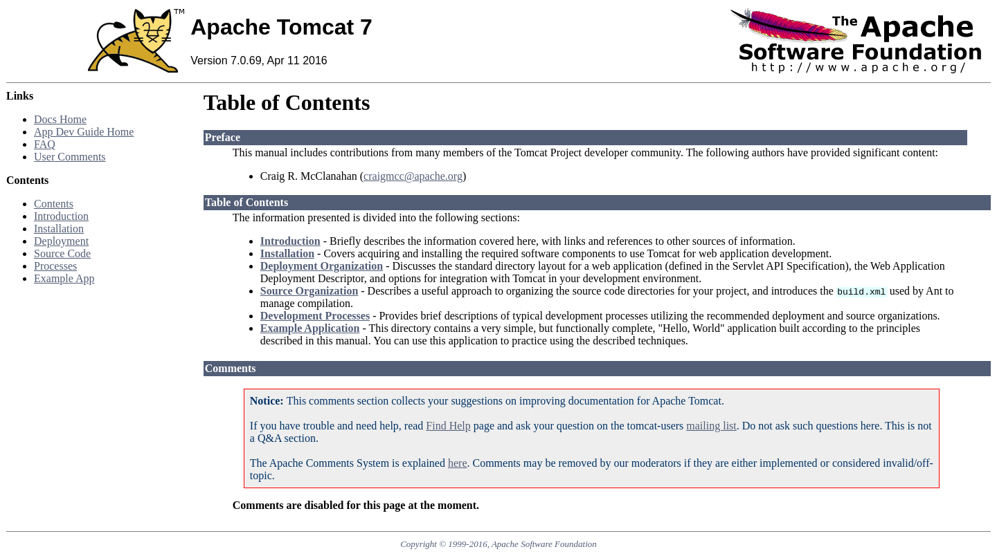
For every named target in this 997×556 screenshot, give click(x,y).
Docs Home (60, 119)
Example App (64, 278)
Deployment (61, 241)
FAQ (44, 144)
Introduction (61, 216)
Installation (59, 228)
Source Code (62, 253)
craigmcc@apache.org (412, 176)
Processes (55, 266)
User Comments (70, 157)
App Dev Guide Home (84, 132)
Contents (53, 204)
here (457, 463)
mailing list (711, 426)
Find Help (448, 426)
